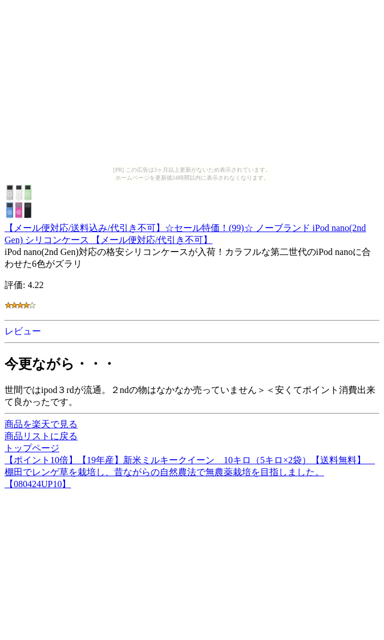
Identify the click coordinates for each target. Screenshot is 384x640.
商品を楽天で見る (41, 424)
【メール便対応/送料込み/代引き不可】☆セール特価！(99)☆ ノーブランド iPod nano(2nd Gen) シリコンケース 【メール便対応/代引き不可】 (185, 228)
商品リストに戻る (41, 436)
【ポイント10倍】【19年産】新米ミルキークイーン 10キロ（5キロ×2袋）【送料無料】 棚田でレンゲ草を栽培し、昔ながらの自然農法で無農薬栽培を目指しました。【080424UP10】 (190, 472)
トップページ (32, 448)
